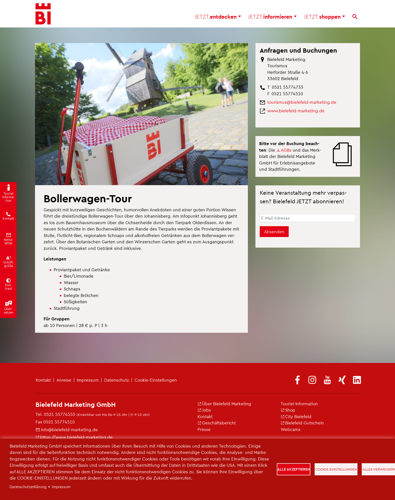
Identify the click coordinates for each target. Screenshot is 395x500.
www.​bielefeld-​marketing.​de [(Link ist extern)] (295, 110)
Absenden (274, 231)
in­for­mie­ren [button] (272, 18)
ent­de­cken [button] (217, 18)
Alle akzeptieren (294, 469)
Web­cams (291, 429)
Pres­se (204, 429)
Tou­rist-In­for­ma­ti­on (299, 403)
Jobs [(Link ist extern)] (204, 409)
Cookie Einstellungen (336, 469)
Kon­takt (43, 379)
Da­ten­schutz (116, 379)
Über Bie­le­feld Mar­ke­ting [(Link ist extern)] (224, 403)
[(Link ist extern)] (297, 380)
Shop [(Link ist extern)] (288, 409)
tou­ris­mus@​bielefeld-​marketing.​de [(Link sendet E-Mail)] (301, 102)
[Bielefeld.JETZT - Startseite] (43, 15)
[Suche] (354, 18)
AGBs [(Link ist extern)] (283, 149)
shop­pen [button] (324, 18)
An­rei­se (63, 379)
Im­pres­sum (88, 379)
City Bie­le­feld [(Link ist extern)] (296, 416)
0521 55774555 (59, 414)
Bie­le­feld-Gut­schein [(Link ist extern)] (302, 422)
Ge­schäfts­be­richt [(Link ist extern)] (217, 422)
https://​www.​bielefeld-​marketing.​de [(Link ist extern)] (74, 437)
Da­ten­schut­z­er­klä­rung (28, 486)
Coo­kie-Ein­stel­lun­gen (156, 379)
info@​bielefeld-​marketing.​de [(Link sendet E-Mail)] (67, 429)
